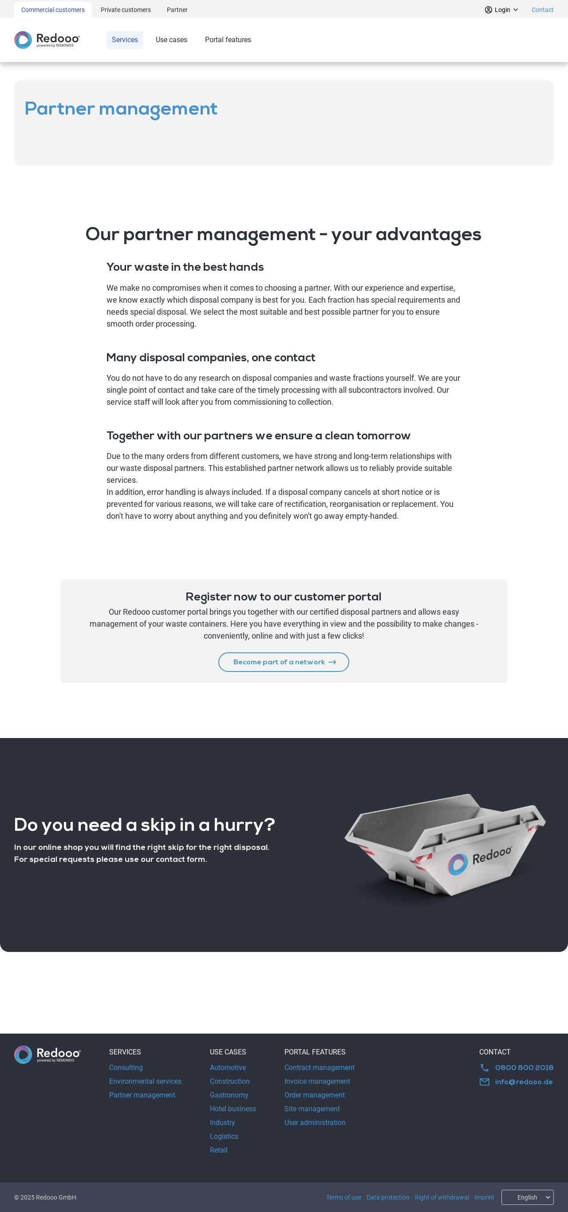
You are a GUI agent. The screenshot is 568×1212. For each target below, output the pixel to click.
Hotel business (233, 1109)
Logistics (224, 1136)
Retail (219, 1150)
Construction (230, 1081)
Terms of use (343, 1197)
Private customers (126, 9)
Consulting (126, 1067)
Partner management (142, 1095)
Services (125, 40)
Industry (222, 1122)
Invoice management (317, 1081)
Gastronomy (229, 1095)
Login (501, 9)
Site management (312, 1109)
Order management (314, 1095)
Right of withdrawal (442, 1197)
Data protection (388, 1197)
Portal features (228, 40)
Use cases (171, 40)
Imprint (484, 1197)
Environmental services (145, 1081)
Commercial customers (53, 9)
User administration (315, 1122)
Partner (177, 9)
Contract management (319, 1067)
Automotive (228, 1067)
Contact (543, 9)
